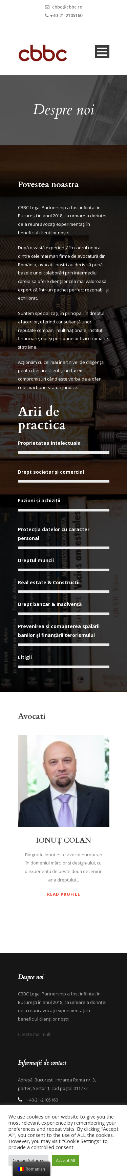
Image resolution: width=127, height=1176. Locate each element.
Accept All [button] (65, 1160)
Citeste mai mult (34, 1034)
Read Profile (63, 894)
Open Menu (102, 51)
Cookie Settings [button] (28, 1160)
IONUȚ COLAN (63, 840)
